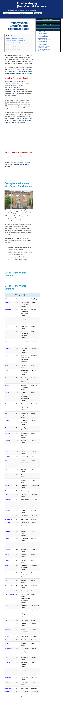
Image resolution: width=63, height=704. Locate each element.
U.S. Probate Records (43, 43)
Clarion (7, 413)
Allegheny (7, 302)
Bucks (6, 355)
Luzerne (7, 544)
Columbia (7, 433)
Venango (7, 662)
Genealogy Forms (42, 50)
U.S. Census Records (43, 31)
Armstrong (8, 309)
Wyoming (7, 691)
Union (6, 657)
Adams (7, 299)
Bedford (7, 326)
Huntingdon (8, 499)
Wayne (7, 682)
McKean (7, 554)
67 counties (13, 82)
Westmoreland (9, 688)
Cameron (7, 377)
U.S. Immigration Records (44, 39)
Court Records (16, 92)
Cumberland (8, 446)
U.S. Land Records (42, 38)
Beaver (7, 319)
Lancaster (7, 522)
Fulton (6, 491)
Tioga (6, 652)
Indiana (7, 503)
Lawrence (7, 526)
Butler (6, 365)
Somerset (7, 639)
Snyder (7, 636)
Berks (6, 331)
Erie (6, 469)
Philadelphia (8, 611)
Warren (7, 670)
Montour (7, 580)
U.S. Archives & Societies (44, 46)
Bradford (7, 348)
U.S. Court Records (42, 33)
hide (19, 36)
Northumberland (9, 594)
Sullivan (7, 643)
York (6, 695)
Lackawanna (8, 519)
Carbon (7, 385)
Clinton (7, 428)
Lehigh (7, 538)
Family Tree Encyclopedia (44, 49)
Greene (7, 494)
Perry (6, 605)
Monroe (7, 572)
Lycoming (7, 549)
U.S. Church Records (43, 36)
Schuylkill (7, 629)
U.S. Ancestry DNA (42, 47)
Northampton (8, 591)
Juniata (7, 515)
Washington (8, 677)
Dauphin (7, 451)
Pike (6, 620)
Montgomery (8, 585)
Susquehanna (8, 648)
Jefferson (7, 510)
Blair (6, 341)
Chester (7, 403)
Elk (6, 460)
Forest (6, 480)
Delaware (7, 456)
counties (19, 156)
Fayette (7, 474)
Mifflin (6, 565)
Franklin (7, 485)
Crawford (7, 440)
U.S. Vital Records (42, 44)
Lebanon (7, 531)
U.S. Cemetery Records (43, 35)
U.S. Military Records (43, 41)
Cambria (7, 370)
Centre (7, 392)
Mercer (7, 560)
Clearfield (7, 420)
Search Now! (38, 13)
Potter (6, 623)
